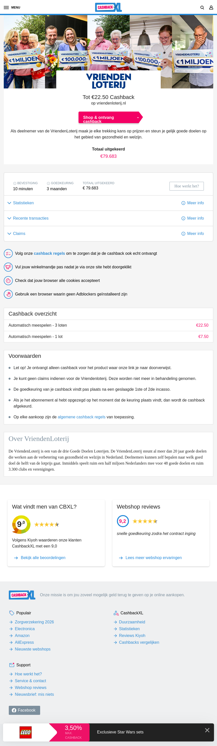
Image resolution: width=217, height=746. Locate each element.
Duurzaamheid (132, 622)
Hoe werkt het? (28, 674)
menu (12, 7)
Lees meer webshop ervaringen (154, 558)
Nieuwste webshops (32, 649)
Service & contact (30, 681)
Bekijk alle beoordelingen (43, 558)
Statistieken (129, 629)
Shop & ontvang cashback (98, 119)
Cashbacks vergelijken (139, 642)
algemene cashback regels (81, 417)
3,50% (73, 727)
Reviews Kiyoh (132, 635)
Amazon (22, 635)
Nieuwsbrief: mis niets (34, 694)
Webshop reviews (30, 687)
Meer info (195, 203)
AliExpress (24, 642)
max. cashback (73, 735)
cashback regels (49, 253)
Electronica (25, 629)
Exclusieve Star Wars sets (120, 732)
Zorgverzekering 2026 (34, 622)
